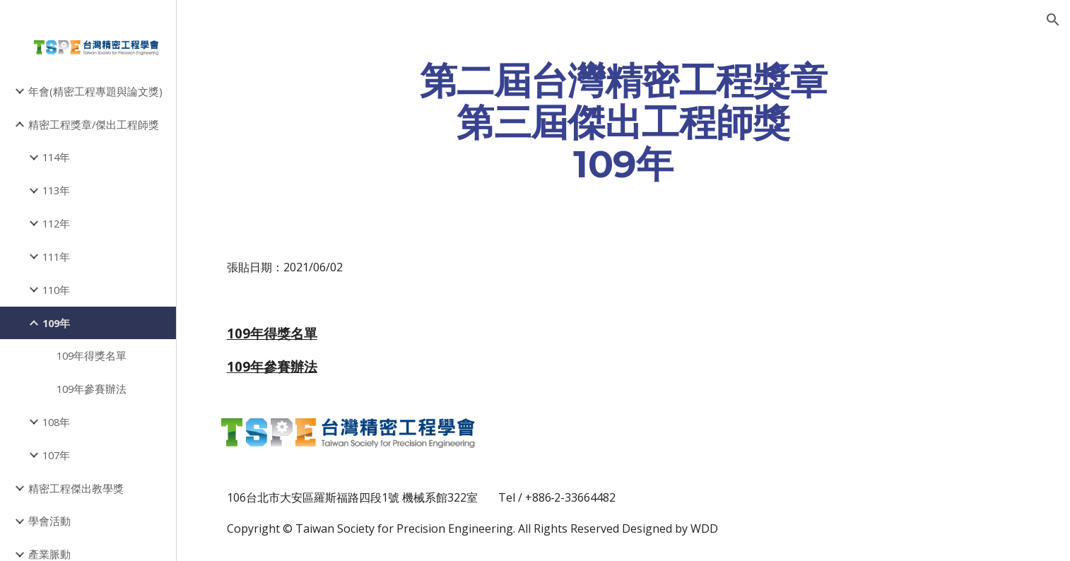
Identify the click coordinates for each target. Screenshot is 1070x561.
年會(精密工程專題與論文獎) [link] (95, 91)
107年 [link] (56, 455)
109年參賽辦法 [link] (92, 389)
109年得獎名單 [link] (92, 355)
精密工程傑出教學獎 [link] (76, 488)
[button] (1053, 20)
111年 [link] (56, 256)
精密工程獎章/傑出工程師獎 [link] (93, 124)
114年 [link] (56, 157)
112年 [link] (56, 223)
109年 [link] (56, 323)
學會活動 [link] (49, 521)
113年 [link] (56, 190)
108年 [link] (56, 422)
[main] (623, 122)
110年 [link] (56, 290)
